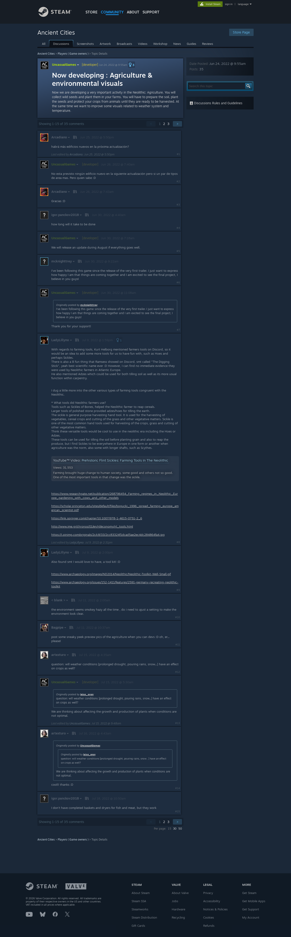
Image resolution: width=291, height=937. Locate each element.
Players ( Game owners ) (73, 53)
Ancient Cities (46, 53)
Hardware (178, 909)
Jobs (175, 901)
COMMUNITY (112, 12)
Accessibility (211, 901)
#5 (178, 251)
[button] (131, 64)
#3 (178, 204)
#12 (177, 671)
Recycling (178, 917)
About (133, 12)
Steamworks (140, 909)
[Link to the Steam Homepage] (58, 16)
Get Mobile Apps (253, 901)
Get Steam (249, 893)
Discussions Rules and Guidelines (216, 103)
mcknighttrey (88, 305)
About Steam (141, 893)
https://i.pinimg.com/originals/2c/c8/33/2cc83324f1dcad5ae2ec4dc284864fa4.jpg (108, 534)
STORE (92, 12)
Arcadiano (76, 154)
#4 (178, 227)
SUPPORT (151, 12)
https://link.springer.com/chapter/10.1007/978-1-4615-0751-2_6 (96, 518)
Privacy (208, 893)
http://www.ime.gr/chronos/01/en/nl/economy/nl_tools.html (92, 526)
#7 (178, 329)
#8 (178, 542)
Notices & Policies (215, 909)
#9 (178, 590)
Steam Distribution (144, 917)
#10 (177, 617)
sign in (228, 4)
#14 (177, 788)
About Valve (180, 893)
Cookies (208, 917)
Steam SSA (139, 901)
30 (175, 828)
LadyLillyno (76, 542)
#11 (177, 644)
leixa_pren (87, 694)
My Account (250, 917)
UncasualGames (66, 64)
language (243, 4)
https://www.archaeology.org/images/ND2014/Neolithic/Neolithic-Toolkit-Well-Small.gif (111, 574)
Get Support (250, 909)
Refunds (208, 925)
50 (180, 828)
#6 (178, 282)
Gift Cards (138, 925)
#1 (178, 154)
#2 (178, 181)
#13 (177, 723)
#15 (177, 811)
